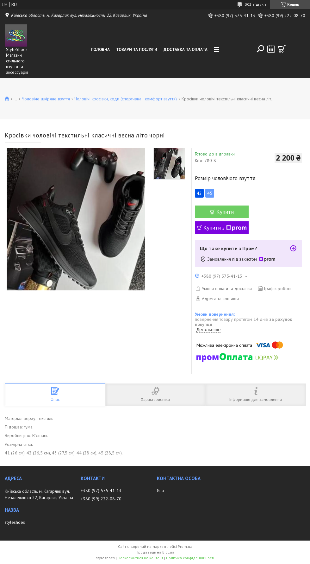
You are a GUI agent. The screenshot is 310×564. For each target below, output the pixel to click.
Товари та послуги (136, 49)
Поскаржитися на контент (140, 557)
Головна (100, 49)
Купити (225, 211)
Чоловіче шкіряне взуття (46, 98)
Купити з (225, 227)
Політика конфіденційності (190, 557)
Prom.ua (185, 546)
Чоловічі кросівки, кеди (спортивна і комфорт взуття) (125, 98)
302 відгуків (256, 4)
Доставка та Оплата (186, 49)
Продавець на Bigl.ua (155, 552)
